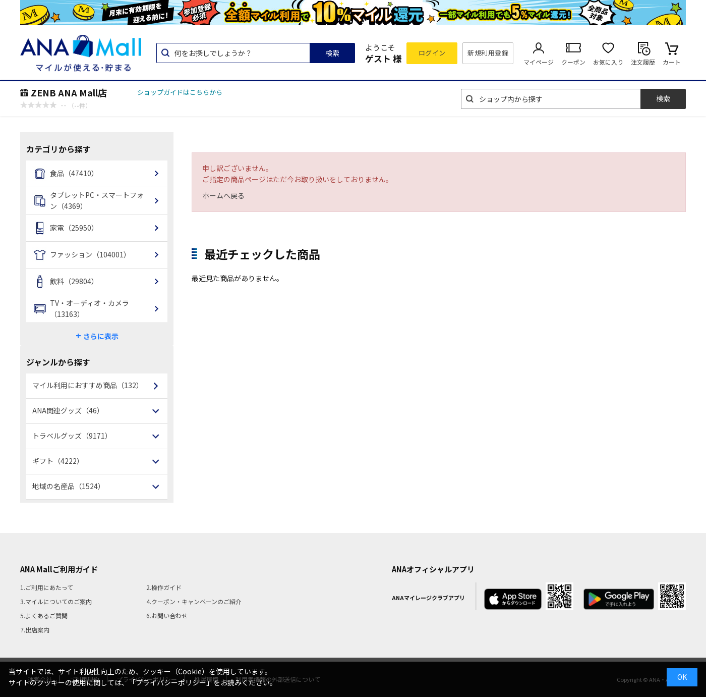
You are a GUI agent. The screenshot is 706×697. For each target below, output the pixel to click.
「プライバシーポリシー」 (171, 682)
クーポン (573, 62)
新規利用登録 (487, 53)
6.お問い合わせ (167, 615)
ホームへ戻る (223, 195)
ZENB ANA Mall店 (69, 92)
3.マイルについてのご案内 (56, 601)
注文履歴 (643, 62)
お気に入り (608, 62)
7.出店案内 (34, 629)
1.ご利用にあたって (46, 587)
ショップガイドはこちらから (179, 92)
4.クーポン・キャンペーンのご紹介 (194, 601)
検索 (332, 53)
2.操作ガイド (164, 587)
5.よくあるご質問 (44, 615)
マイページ (538, 62)
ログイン (432, 53)
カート (672, 62)
